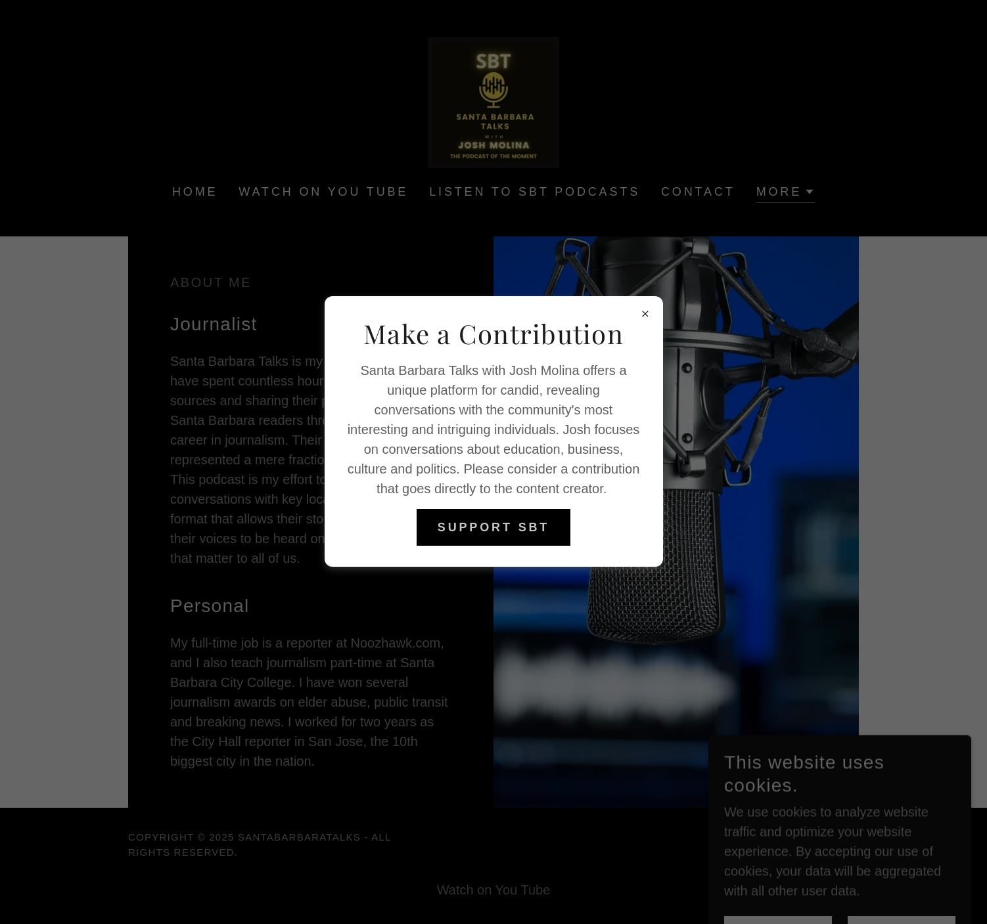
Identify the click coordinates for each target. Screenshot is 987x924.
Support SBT (493, 527)
